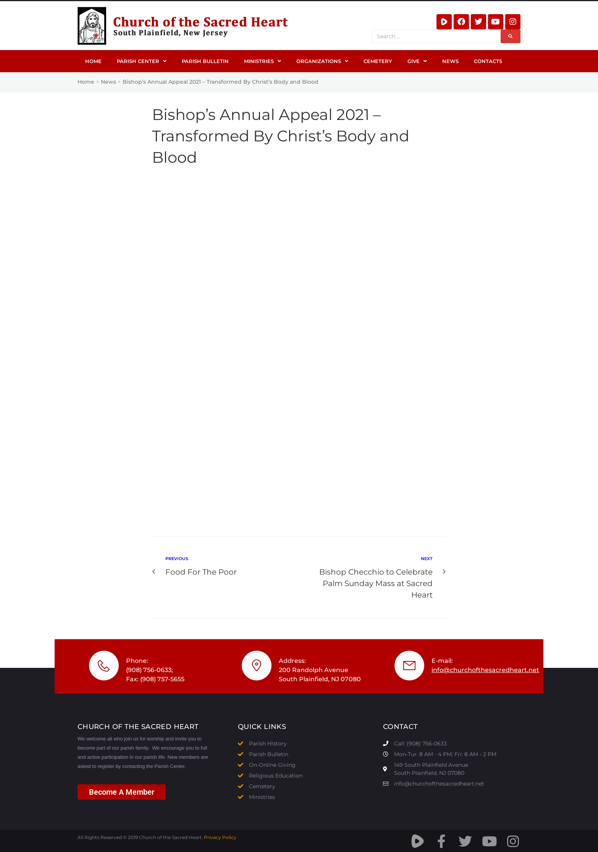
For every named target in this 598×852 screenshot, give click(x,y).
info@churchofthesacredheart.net (485, 670)
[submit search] (510, 36)
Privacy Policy (220, 837)
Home (86, 81)
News (108, 81)
